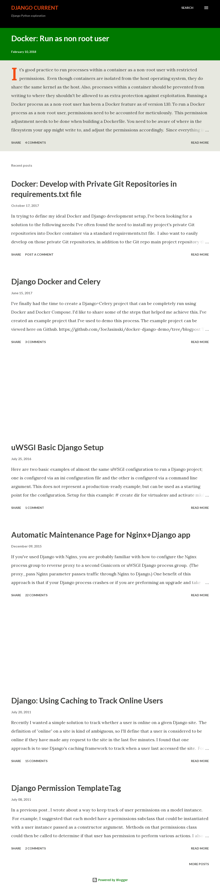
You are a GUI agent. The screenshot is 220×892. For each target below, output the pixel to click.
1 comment (34, 507)
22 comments (36, 595)
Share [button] (16, 142)
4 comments (35, 142)
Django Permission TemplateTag (66, 788)
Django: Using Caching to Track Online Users (87, 700)
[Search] (187, 7)
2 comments (35, 848)
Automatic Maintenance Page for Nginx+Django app (100, 534)
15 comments (36, 761)
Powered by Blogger (110, 880)
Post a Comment (39, 254)
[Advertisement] (110, 394)
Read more (200, 142)
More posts (199, 864)
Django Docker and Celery (56, 281)
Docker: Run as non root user (60, 38)
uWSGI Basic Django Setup (57, 447)
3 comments (35, 342)
